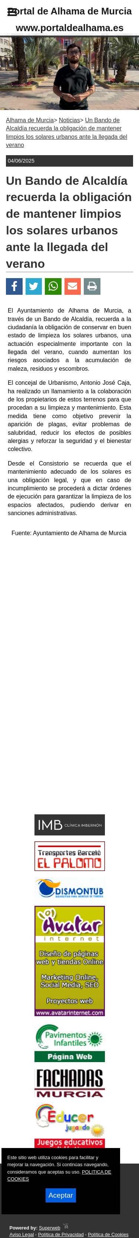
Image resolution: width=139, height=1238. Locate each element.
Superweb (49, 1228)
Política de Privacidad (61, 1234)
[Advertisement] (58, 758)
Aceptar (61, 1195)
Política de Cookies (108, 1234)
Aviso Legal (21, 1234)
